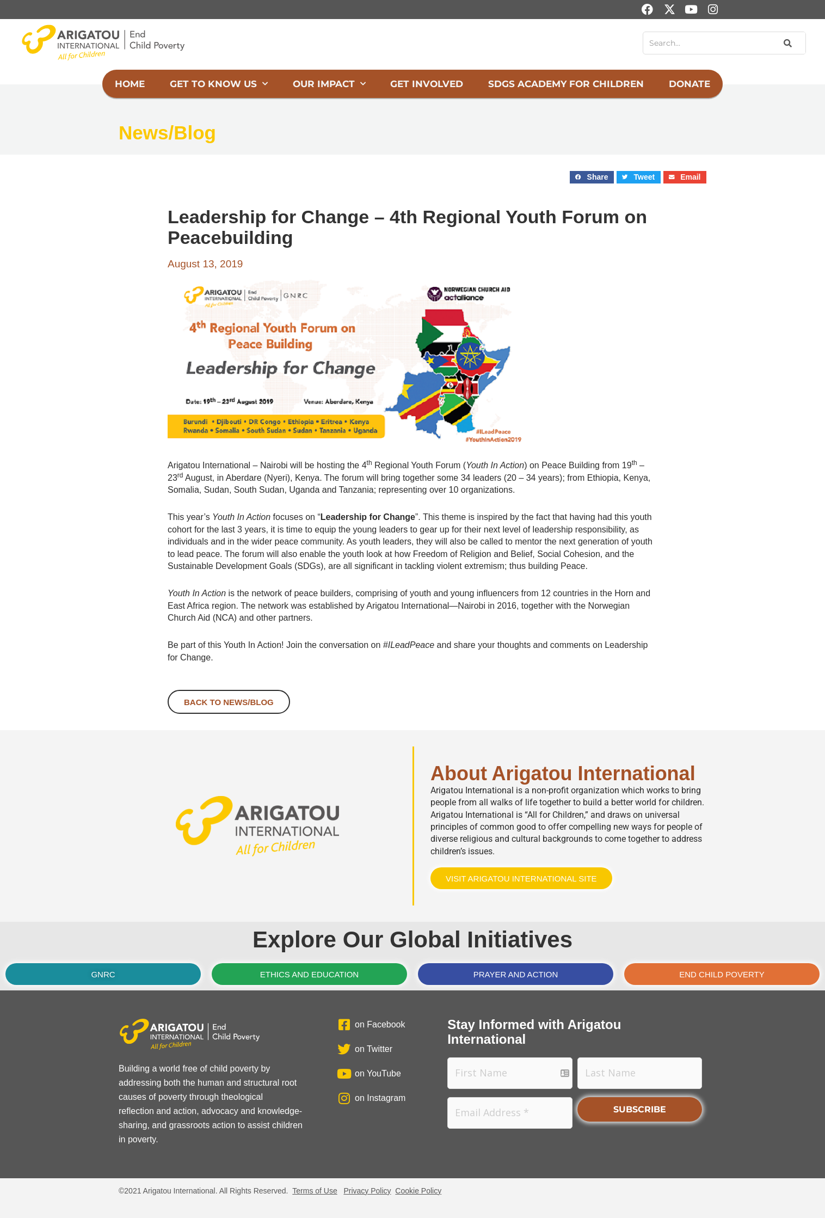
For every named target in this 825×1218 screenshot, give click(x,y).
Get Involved (426, 83)
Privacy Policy (367, 1190)
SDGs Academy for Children (566, 83)
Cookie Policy (418, 1190)
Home (130, 83)
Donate (689, 83)
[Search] (786, 43)
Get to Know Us (219, 84)
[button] (592, 177)
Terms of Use (314, 1190)
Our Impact (329, 84)
